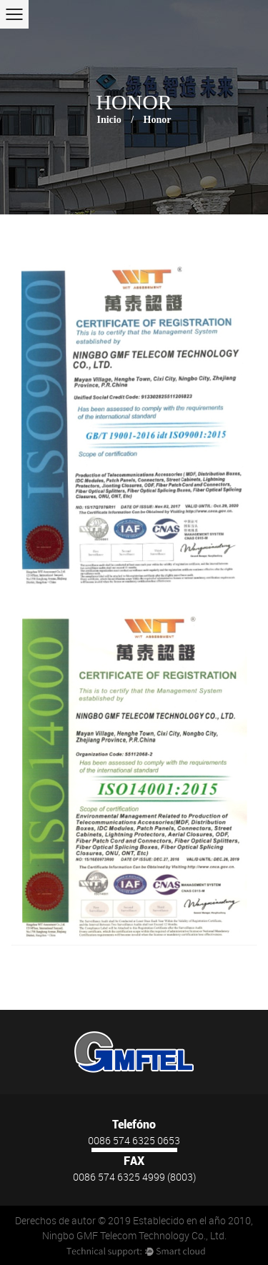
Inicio (108, 119)
